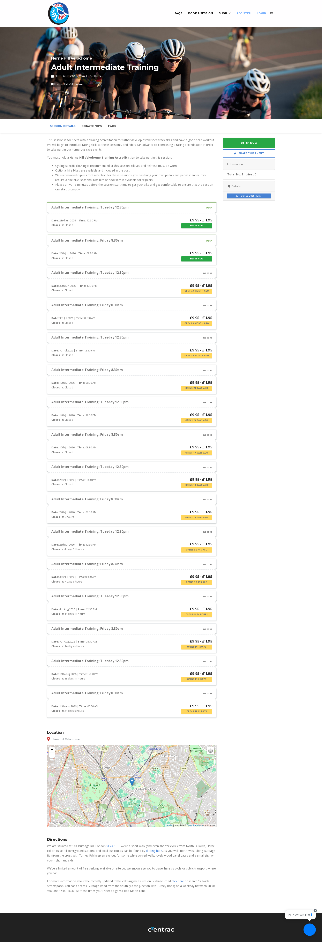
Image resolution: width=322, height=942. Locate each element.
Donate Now (92, 126)
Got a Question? (248, 196)
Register (244, 13)
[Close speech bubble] (315, 911)
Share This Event (249, 153)
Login (261, 13)
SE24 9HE (112, 846)
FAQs (178, 13)
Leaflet (169, 825)
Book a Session (200, 13)
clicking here (154, 851)
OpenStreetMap (195, 825)
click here (178, 881)
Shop (223, 13)
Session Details (63, 126)
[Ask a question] (310, 930)
